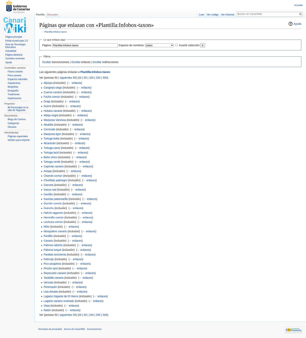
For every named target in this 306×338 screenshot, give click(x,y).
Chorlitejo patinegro (55, 180)
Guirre (47, 106)
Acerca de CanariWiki (74, 329)
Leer (201, 14)
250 (98, 77)
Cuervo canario (53, 92)
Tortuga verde (52, 161)
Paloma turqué (52, 249)
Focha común (52, 96)
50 (85, 77)
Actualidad (10, 51)
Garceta (48, 184)
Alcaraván (50, 143)
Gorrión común (53, 203)
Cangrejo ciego (53, 87)
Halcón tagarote (53, 212)
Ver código (213, 14)
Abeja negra (51, 115)
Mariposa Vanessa (55, 120)
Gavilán (48, 194)
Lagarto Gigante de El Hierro (61, 296)
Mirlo (46, 226)
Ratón (47, 310)
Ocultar (46, 62)
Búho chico (50, 157)
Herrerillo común (54, 217)
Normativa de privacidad (50, 329)
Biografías (13, 86)
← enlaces (74, 82)
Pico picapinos (52, 263)
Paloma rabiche (53, 245)
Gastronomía (14, 98)
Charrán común (53, 175)
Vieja (47, 305)
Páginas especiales (18, 136)
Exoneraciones (94, 329)
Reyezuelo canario (55, 273)
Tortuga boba (52, 138)
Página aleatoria (13, 54)
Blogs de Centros (17, 119)
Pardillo (48, 236)
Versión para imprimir (19, 140)
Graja (47, 101)
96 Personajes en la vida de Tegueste (18, 109)
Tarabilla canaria (53, 277)
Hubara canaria (53, 110)
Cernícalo (49, 129)
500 (105, 77)
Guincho (49, 208)
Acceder (298, 5)
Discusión (52, 14)
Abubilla (48, 124)
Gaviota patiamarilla (56, 198)
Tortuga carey (52, 147)
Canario (48, 240)
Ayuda (297, 23)
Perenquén (50, 286)
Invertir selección (189, 45)
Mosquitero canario (55, 231)
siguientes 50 (68, 77)
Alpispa (48, 82)
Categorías (13, 123)
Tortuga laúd (51, 152)
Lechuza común (53, 222)
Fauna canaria (15, 71)
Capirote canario (54, 166)
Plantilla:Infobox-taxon (55, 31)
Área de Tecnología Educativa (15, 46)
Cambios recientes (15, 58)
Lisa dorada (51, 291)
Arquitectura (14, 83)
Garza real (50, 189)
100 (91, 77)
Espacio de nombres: (131, 45)
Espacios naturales (17, 79)
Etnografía (13, 90)
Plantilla (40, 14)
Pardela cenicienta (55, 254)
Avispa (48, 171)
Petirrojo (49, 259)
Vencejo (48, 282)
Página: (46, 45)
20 (80, 77)
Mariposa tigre (52, 134)
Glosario (12, 127)
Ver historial (227, 14)
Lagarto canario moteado (59, 301)
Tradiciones (14, 94)
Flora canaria (14, 75)
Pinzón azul (51, 268)
